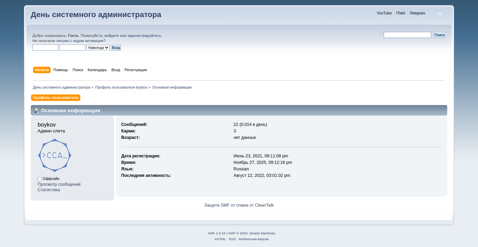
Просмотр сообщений (59, 184)
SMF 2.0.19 (217, 233)
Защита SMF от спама (226, 205)
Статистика (49, 189)
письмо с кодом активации (80, 41)
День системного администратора (96, 14)
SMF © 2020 (237, 233)
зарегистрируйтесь (144, 36)
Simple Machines (262, 233)
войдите (112, 36)
